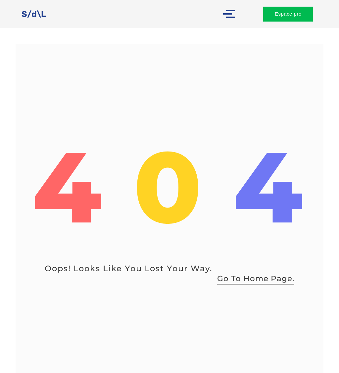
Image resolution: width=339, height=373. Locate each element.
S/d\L (34, 14)
